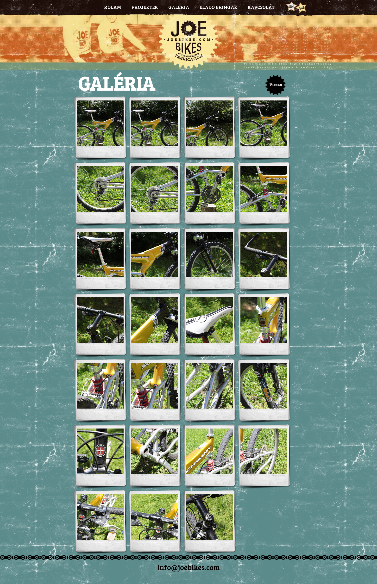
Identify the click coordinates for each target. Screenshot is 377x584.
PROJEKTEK (145, 7)
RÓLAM (112, 7)
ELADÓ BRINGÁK (218, 7)
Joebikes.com (188, 42)
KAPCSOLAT (261, 7)
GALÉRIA (178, 7)
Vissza (275, 84)
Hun (300, 7)
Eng (291, 6)
